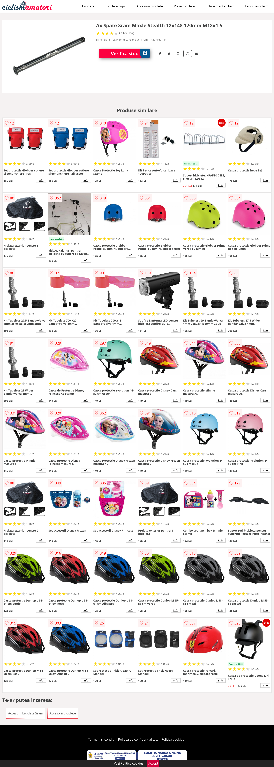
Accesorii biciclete (150, 6)
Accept (153, 763)
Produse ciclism (256, 6)
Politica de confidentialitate (138, 739)
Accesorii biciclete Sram (25, 713)
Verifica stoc (130, 53)
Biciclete (88, 6)
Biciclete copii (115, 6)
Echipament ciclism (220, 6)
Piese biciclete (184, 6)
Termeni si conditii (101, 739)
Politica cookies (172, 739)
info (41, 180)
